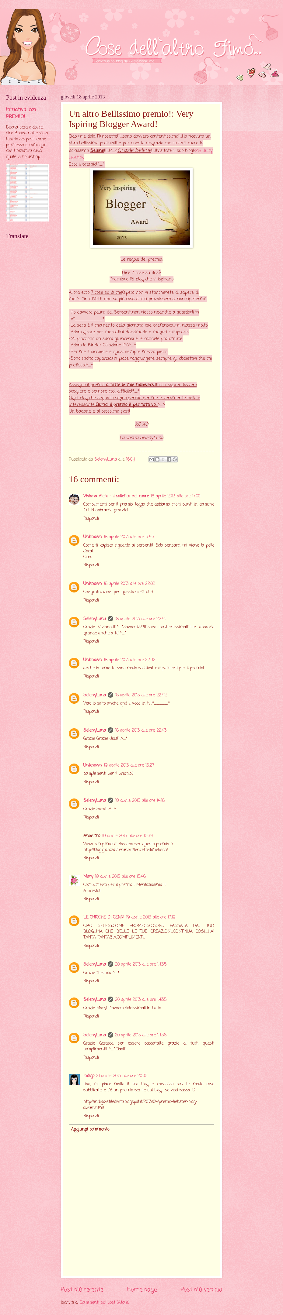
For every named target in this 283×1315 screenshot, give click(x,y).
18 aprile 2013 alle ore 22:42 (129, 660)
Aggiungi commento (90, 1129)
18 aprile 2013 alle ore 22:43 (141, 730)
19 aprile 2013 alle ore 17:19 (151, 917)
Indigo (88, 1076)
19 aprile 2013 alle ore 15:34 (127, 836)
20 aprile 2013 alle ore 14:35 (140, 964)
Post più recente (82, 1289)
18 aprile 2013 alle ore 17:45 (129, 537)
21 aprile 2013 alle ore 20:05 (121, 1076)
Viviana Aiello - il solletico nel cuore (116, 496)
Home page (142, 1289)
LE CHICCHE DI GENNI (103, 917)
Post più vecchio (201, 1289)
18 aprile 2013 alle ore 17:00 (175, 496)
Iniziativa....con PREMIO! (21, 113)
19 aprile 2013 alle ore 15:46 (120, 877)
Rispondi (91, 519)
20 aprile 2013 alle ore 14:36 (140, 1035)
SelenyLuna (94, 619)
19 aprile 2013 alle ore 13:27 (129, 765)
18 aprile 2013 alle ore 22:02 (129, 584)
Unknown (92, 537)
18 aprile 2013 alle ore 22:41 (140, 619)
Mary (88, 877)
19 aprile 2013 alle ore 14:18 (140, 801)
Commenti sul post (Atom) (105, 1303)
